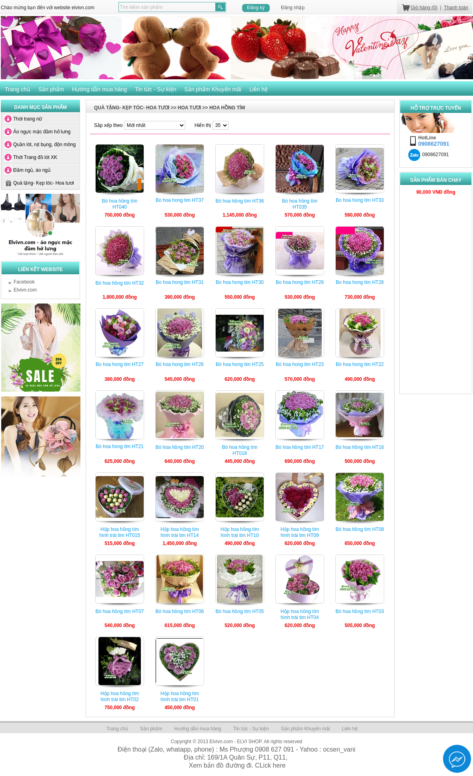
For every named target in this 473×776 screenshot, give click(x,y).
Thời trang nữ (27, 119)
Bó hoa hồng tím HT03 (359, 611)
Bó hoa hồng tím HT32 (119, 283)
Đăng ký (256, 7)
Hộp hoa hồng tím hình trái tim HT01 (179, 696)
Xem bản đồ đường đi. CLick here (237, 765)
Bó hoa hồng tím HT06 (179, 611)
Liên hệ (258, 89)
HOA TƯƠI (189, 108)
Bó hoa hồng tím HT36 (239, 201)
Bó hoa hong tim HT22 (360, 364)
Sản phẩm (51, 89)
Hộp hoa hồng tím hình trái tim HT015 (119, 532)
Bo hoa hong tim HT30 (240, 282)
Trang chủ (17, 89)
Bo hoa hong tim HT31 (180, 282)
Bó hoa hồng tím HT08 (359, 529)
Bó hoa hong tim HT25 (240, 364)
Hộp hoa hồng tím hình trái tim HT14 (179, 532)
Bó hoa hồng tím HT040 (119, 204)
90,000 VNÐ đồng (435, 189)
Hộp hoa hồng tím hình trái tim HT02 (119, 696)
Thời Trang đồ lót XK (35, 157)
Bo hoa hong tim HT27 (120, 364)
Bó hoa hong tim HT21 (120, 446)
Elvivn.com (25, 290)
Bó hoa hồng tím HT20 (179, 447)
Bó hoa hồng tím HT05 (239, 611)
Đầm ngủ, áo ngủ (31, 170)
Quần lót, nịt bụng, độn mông (44, 144)
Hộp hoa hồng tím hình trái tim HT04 (300, 614)
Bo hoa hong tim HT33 (360, 200)
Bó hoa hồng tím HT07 (119, 611)
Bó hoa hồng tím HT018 (239, 450)
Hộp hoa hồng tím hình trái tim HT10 (239, 532)
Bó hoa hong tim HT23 (300, 364)
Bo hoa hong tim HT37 (180, 200)
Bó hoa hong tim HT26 (180, 364)
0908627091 (428, 154)
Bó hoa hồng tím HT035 (299, 204)
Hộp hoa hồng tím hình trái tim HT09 (300, 532)
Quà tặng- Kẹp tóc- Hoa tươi (43, 183)
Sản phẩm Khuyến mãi (212, 89)
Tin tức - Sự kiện (155, 89)
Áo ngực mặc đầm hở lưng (41, 132)
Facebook (24, 282)
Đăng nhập (293, 7)
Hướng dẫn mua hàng (99, 89)
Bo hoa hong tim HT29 (300, 282)
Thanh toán (456, 7)
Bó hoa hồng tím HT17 (299, 447)
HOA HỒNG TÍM (227, 108)
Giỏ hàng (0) (424, 7)
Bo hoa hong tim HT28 (360, 282)
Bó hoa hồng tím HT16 (359, 447)
